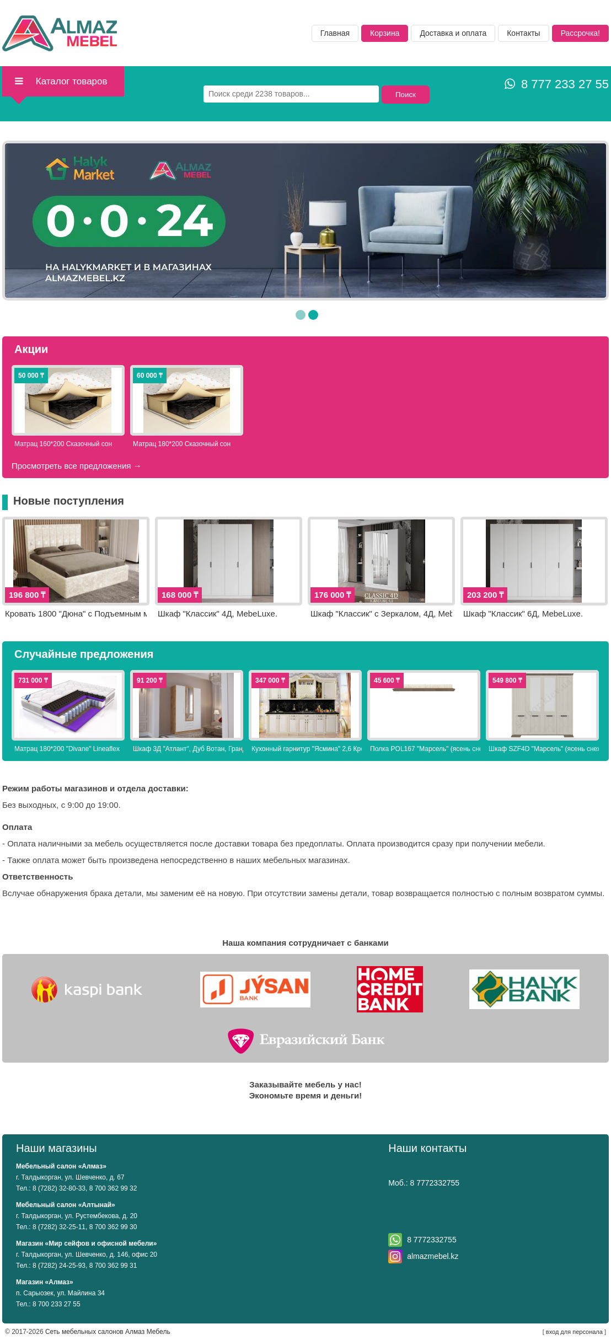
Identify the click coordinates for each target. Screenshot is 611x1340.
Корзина (384, 33)
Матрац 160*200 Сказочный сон (63, 444)
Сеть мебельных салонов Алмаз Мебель (107, 1332)
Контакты (523, 33)
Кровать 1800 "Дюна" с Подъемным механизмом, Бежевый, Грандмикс (76, 613)
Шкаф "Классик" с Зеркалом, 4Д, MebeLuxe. (381, 613)
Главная (335, 33)
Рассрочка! (580, 33)
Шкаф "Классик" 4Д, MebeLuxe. (217, 613)
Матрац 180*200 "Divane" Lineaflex (67, 749)
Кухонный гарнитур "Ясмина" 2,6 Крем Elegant (306, 749)
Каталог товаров (60, 81)
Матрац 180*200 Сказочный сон (182, 444)
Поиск (405, 94)
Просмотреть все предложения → (77, 465)
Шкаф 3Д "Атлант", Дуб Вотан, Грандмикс (188, 749)
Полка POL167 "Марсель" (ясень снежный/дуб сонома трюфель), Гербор (425, 749)
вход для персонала (574, 1331)
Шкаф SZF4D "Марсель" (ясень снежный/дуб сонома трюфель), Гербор (544, 749)
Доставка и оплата (453, 33)
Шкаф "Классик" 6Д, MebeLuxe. (523, 613)
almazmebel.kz (432, 1256)
